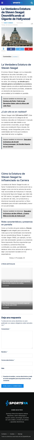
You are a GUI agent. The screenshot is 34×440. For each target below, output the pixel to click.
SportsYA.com (27, 436)
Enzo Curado (8, 23)
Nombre (4, 352)
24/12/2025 (6, 285)
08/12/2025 (6, 307)
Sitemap (20, 434)
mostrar (15, 56)
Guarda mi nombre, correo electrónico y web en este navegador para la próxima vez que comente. (17, 378)
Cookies (12, 434)
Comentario (5, 329)
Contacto (4, 434)
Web (2, 368)
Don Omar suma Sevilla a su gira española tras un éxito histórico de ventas (16, 282)
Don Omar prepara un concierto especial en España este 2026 (16, 304)
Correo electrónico (8, 360)
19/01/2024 (20, 23)
